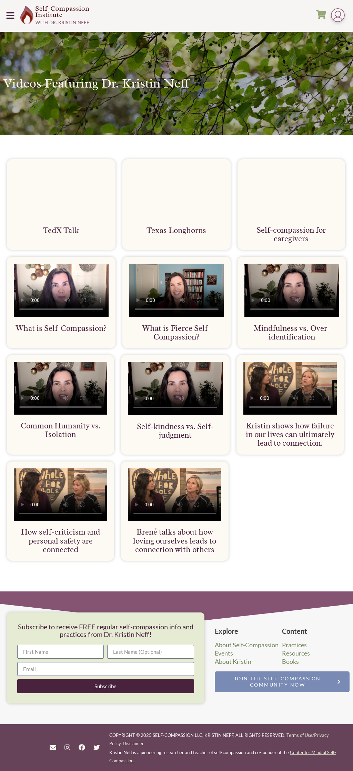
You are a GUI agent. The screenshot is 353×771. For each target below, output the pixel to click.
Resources (296, 653)
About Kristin (233, 661)
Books (290, 661)
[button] (10, 15)
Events (224, 653)
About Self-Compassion (247, 645)
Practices (294, 645)
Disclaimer (133, 743)
